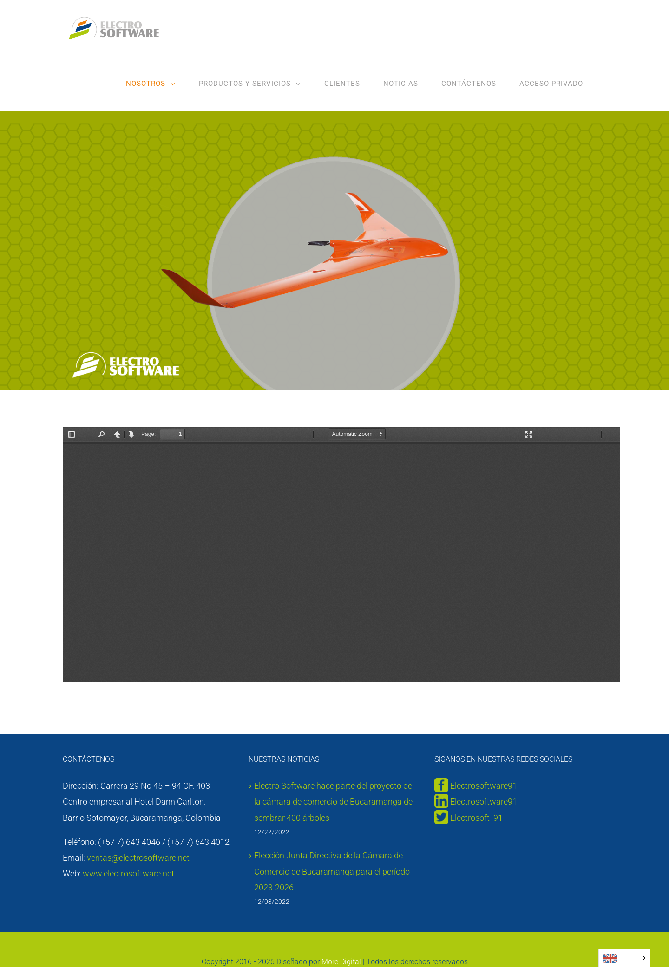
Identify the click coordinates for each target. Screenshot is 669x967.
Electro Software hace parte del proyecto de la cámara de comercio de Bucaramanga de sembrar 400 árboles (333, 801)
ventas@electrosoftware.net (138, 858)
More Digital (341, 961)
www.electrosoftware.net (128, 873)
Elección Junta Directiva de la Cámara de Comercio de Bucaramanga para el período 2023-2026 (332, 871)
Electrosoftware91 (482, 786)
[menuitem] (151, 83)
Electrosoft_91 (476, 818)
